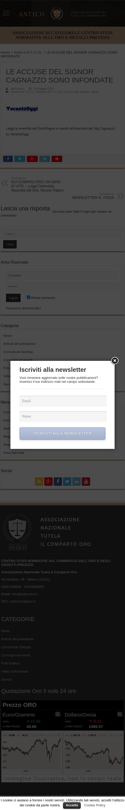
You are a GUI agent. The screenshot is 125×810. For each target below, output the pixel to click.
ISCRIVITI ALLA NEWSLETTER (62, 433)
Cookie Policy (94, 805)
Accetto (72, 805)
